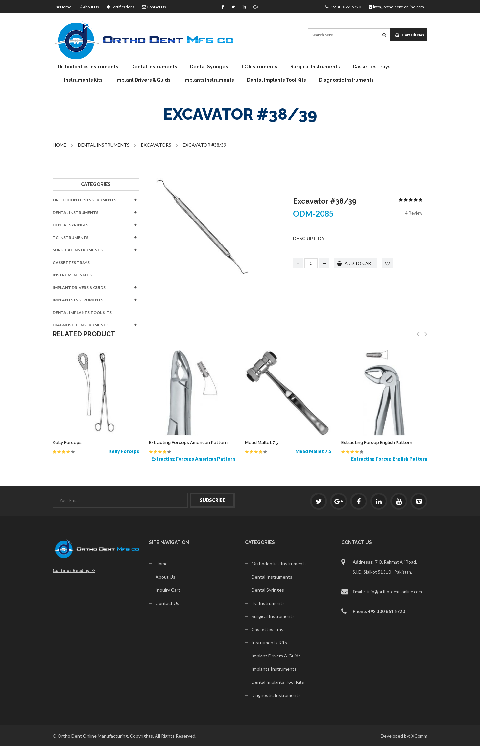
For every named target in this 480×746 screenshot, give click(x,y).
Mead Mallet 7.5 (261, 442)
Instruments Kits (83, 80)
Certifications (120, 6)
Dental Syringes (209, 66)
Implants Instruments (208, 80)
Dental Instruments (154, 66)
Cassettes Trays (371, 66)
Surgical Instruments (315, 66)
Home (63, 6)
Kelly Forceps (67, 442)
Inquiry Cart (168, 590)
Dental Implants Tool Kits (276, 80)
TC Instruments (259, 66)
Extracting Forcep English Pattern (376, 442)
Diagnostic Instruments (346, 80)
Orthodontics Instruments (88, 66)
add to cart (355, 263)
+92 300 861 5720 (343, 6)
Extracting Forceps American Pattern (188, 442)
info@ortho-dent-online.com (396, 6)
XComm (419, 736)
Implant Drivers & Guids (142, 80)
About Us (89, 6)
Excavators (156, 145)
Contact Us (154, 6)
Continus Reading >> (74, 570)
